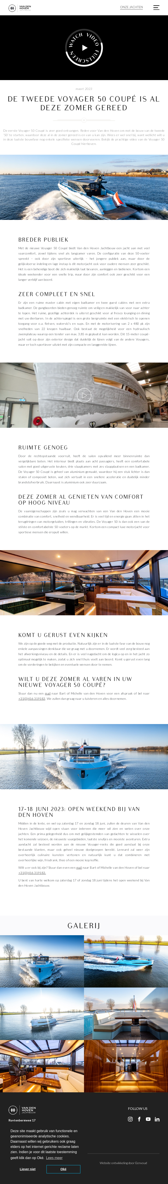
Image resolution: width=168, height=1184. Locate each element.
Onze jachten (131, 7)
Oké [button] (63, 1169)
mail (48, 693)
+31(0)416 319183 (31, 698)
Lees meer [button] (54, 1158)
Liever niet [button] (27, 1169)
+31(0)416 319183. (32, 873)
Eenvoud (141, 1163)
